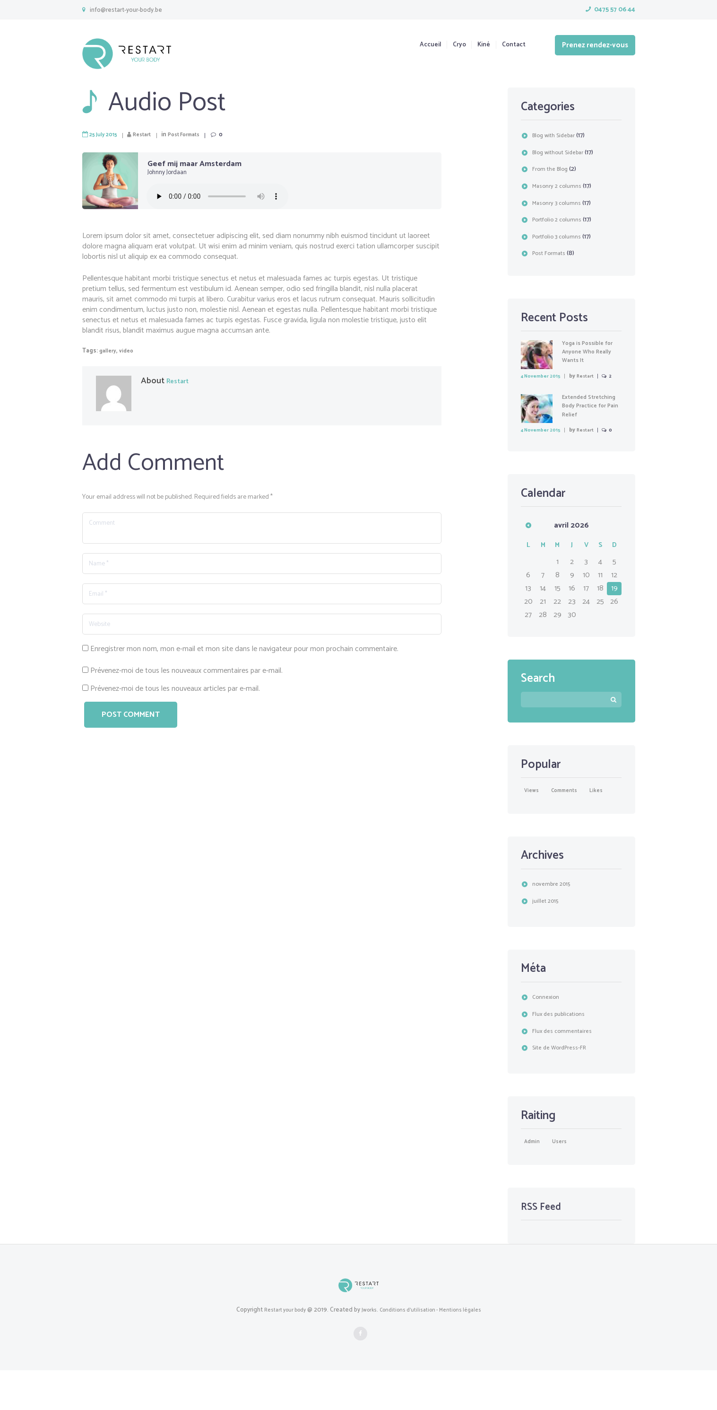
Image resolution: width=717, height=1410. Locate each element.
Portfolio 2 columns (560, 219)
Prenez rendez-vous (595, 45)
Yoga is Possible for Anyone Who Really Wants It (591, 352)
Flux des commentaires (565, 1068)
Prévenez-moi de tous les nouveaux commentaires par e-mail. (186, 690)
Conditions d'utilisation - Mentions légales (435, 1350)
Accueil (413, 46)
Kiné (476, 46)
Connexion (547, 1035)
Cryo (447, 46)
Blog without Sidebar (562, 152)
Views (534, 813)
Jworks (366, 1350)
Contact (512, 46)
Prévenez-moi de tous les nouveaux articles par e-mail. (175, 708)
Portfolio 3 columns (560, 236)
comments (573, 813)
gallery (109, 351)
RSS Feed (544, 1246)
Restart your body (277, 1350)
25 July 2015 (106, 135)
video (130, 351)
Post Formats (198, 135)
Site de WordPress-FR (564, 1085)
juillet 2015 (547, 938)
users (567, 1180)
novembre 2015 (554, 921)
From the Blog (552, 169)
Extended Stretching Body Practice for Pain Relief (586, 419)
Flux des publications (562, 1051)
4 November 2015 (544, 375)
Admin (535, 1180)
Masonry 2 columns (559, 186)
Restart (150, 135)
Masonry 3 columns (559, 203)
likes (539, 827)
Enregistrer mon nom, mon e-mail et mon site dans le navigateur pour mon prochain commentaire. (244, 668)
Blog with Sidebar (557, 135)
